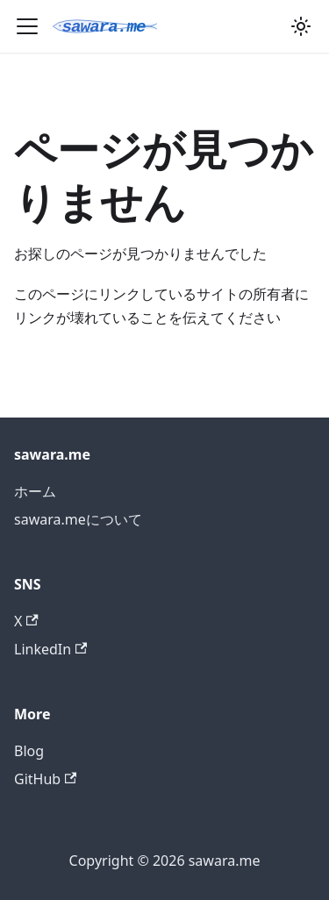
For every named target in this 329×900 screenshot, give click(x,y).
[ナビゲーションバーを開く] (27, 26)
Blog (29, 751)
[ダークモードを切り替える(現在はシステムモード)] (301, 26)
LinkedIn (50, 649)
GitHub (45, 779)
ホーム (35, 491)
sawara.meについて (78, 519)
